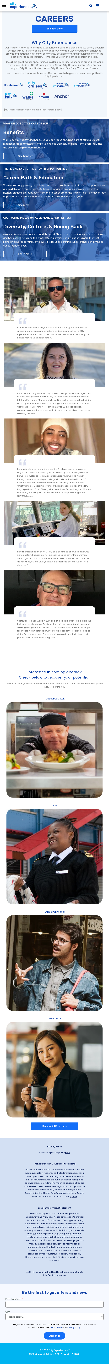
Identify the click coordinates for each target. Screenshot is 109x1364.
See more (23, 205)
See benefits (25, 156)
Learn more (25, 254)
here (67, 1152)
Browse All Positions (54, 1126)
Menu (3, 5)
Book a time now (57, 1275)
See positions (54, 28)
